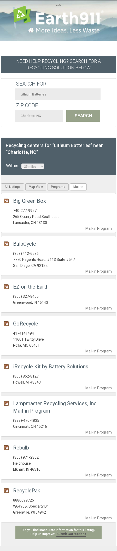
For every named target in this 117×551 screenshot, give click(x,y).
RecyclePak (26, 490)
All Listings (12, 187)
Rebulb (21, 448)
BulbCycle (24, 244)
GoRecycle (25, 324)
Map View (36, 187)
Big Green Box (29, 201)
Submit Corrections (71, 534)
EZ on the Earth (31, 287)
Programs (58, 187)
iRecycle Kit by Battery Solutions (50, 366)
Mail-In (78, 187)
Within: (25, 166)
